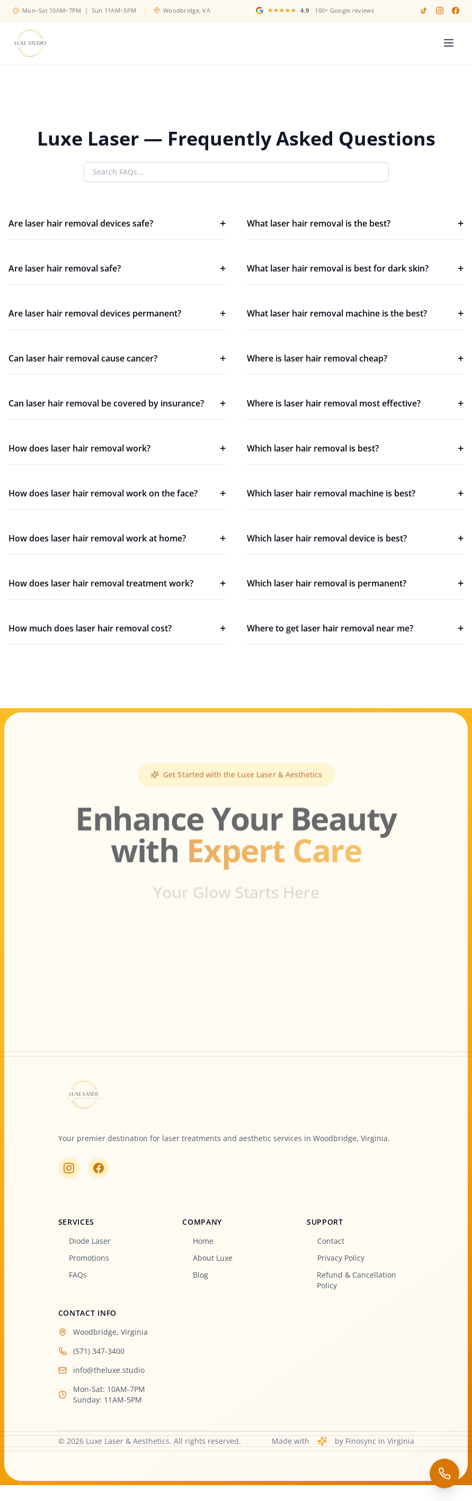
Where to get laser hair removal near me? (355, 628)
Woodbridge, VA (182, 10)
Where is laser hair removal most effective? (355, 403)
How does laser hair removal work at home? (117, 538)
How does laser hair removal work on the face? (117, 493)
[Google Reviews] (315, 10)
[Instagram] (439, 10)
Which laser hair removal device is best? (355, 538)
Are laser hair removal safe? (117, 268)
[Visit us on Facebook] (98, 1167)
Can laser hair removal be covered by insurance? (117, 403)
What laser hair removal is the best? (355, 223)
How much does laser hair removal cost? (117, 628)
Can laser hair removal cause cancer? (117, 358)
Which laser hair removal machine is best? (355, 493)
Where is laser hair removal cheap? (355, 358)
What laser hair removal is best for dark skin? (355, 268)
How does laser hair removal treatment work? (117, 583)
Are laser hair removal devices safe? (117, 223)
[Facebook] (455, 10)
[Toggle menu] (448, 42)
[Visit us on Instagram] (68, 1167)
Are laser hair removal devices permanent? (117, 313)
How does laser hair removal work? (117, 448)
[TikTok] (424, 10)
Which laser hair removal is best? (355, 448)
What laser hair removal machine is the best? (355, 313)
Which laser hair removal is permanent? (355, 583)
